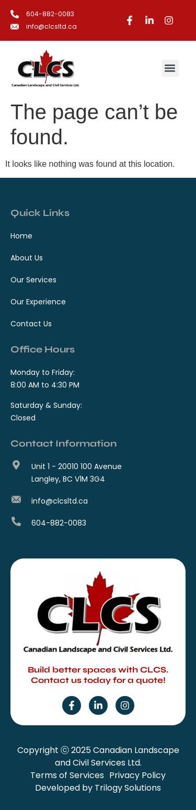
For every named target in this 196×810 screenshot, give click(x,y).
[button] (170, 68)
